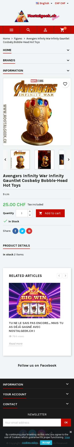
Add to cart (50, 213)
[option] (37, 317)
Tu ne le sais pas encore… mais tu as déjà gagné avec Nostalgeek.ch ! (36, 327)
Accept (46, 442)
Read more (15, 343)
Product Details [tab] (16, 245)
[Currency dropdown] (62, 3)
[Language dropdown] (44, 3)
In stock (8, 254)
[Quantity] (22, 213)
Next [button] (65, 275)
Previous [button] (59, 275)
